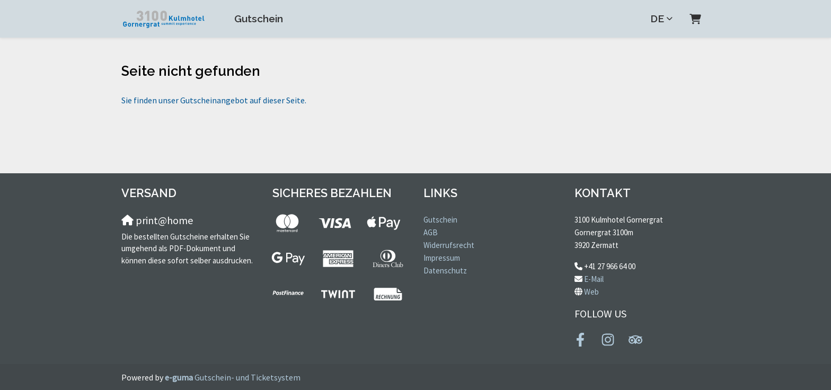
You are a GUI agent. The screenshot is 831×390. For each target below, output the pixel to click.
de (657, 18)
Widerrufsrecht (448, 245)
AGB (430, 232)
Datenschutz (445, 270)
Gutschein (258, 18)
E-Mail (594, 279)
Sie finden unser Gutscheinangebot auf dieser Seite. (213, 100)
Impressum (441, 258)
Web (591, 292)
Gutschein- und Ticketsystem (232, 377)
